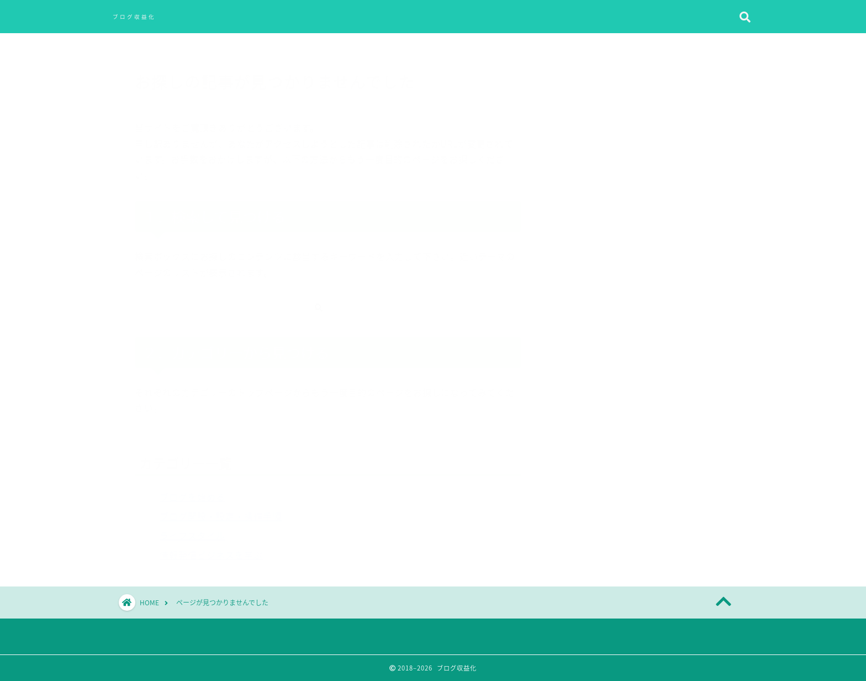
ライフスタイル (192, 530)
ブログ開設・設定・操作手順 (221, 510)
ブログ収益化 (134, 16)
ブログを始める (192, 491)
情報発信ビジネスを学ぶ (211, 549)
